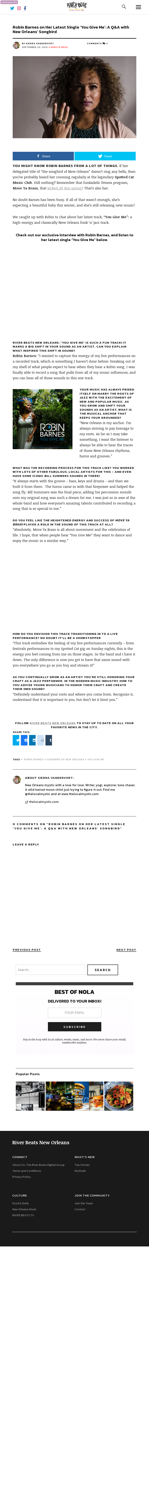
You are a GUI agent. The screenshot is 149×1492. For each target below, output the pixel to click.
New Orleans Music (24, 1209)
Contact (79, 1209)
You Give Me (95, 759)
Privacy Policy (21, 1177)
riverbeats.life (9, 2)
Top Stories (82, 1165)
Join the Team (83, 1203)
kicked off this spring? (65, 188)
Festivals (80, 1171)
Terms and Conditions (26, 1171)
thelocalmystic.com (44, 802)
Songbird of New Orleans (65, 759)
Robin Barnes (34, 759)
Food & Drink (20, 1203)
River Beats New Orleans (53, 723)
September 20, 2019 (35, 47)
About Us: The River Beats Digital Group (38, 1165)
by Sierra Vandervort (38, 43)
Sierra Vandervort (55, 777)
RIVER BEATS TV (23, 1215)
